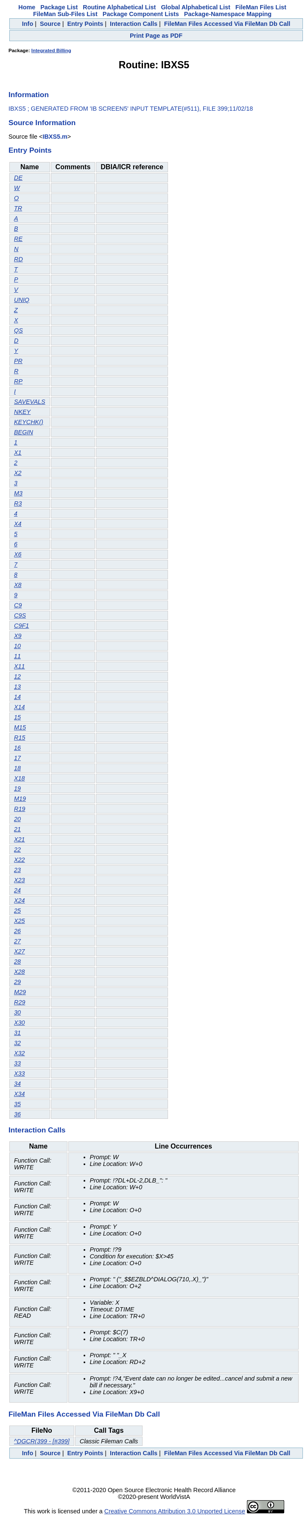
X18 (19, 778)
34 (17, 1083)
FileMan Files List (260, 7)
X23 (19, 880)
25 (17, 910)
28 (17, 961)
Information (28, 94)
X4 (18, 523)
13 (17, 686)
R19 (19, 808)
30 (17, 1012)
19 (17, 788)
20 (17, 819)
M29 (20, 992)
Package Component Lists (141, 14)
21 (17, 829)
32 (17, 1043)
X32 (19, 1053)
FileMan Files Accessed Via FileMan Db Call (227, 23)
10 (17, 646)
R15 (19, 737)
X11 (19, 666)
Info (27, 23)
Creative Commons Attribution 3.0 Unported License (174, 1511)
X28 (19, 971)
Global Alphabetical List (195, 7)
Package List (59, 7)
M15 (20, 727)
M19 (20, 798)
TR (18, 208)
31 (17, 1032)
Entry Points (85, 23)
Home (26, 7)
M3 (18, 493)
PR (18, 361)
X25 (19, 920)
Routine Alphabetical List (119, 7)
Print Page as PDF (156, 35)
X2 (18, 473)
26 (17, 931)
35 (17, 1104)
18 (17, 768)
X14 (19, 707)
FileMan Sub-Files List (65, 14)
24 (17, 890)
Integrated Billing (51, 50)
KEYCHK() (28, 422)
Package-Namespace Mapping (228, 14)
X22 (19, 859)
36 (17, 1114)
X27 (19, 951)
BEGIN (23, 432)
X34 (19, 1093)
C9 (18, 605)
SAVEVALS (29, 401)
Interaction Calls (133, 23)
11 (17, 656)
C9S (20, 615)
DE (18, 177)
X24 (19, 900)
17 (17, 758)
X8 (18, 584)
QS (18, 330)
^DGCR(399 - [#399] (42, 1441)
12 (17, 676)
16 (17, 747)
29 (17, 981)
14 (17, 696)
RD (18, 259)
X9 (18, 635)
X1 (18, 452)
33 (17, 1063)
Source (50, 23)
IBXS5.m (54, 136)
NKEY (22, 411)
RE (18, 238)
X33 (19, 1073)
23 (17, 870)
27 (17, 941)
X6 (18, 554)
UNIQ (21, 299)
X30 (19, 1022)
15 (17, 717)
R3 (18, 503)
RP (18, 381)
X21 (19, 839)
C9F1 (21, 625)
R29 (19, 1002)
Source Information (42, 122)
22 (17, 849)
